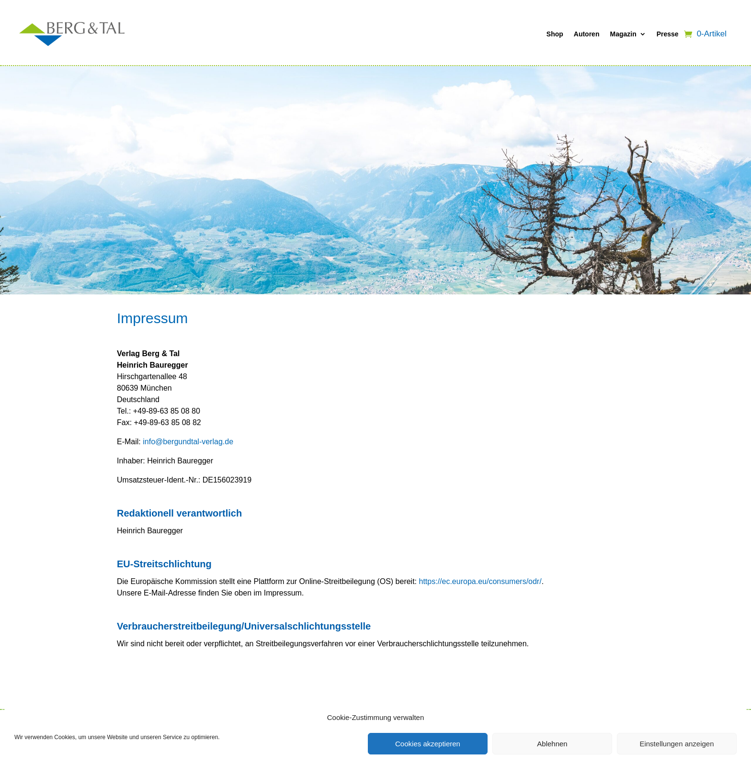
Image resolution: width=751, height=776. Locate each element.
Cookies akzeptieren (427, 744)
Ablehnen (552, 744)
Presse (668, 34)
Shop (554, 34)
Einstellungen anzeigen (676, 744)
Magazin (623, 34)
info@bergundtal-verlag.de (188, 442)
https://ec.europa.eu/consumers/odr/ (480, 581)
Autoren (587, 34)
